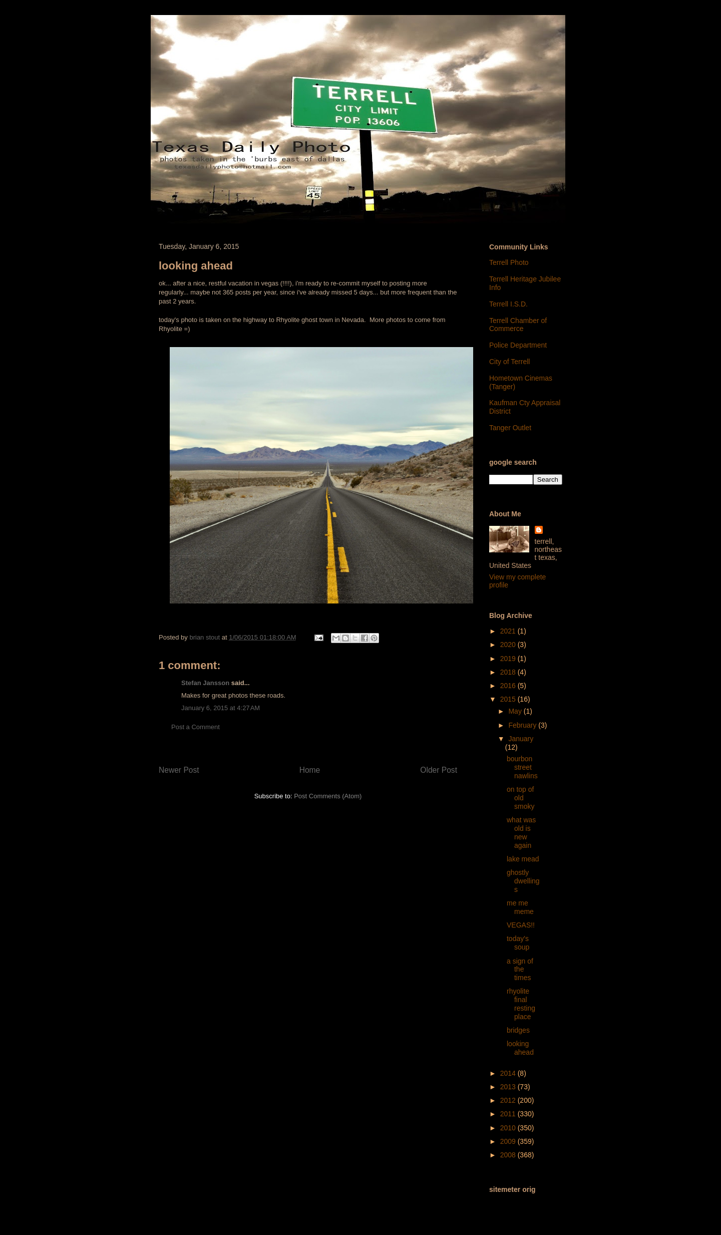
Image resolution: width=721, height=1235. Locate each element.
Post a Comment (195, 727)
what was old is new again (521, 832)
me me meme (520, 907)
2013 (509, 1087)
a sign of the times (520, 969)
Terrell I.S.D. (508, 304)
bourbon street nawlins (522, 767)
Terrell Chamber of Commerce (518, 325)
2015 (509, 699)
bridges (518, 1030)
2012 (509, 1100)
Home (309, 770)
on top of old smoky (520, 797)
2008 (509, 1155)
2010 (509, 1128)
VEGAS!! (521, 925)
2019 (509, 659)
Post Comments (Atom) (328, 796)
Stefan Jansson (205, 683)
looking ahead (520, 1048)
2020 (509, 645)
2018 (509, 672)
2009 (509, 1141)
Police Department (518, 345)
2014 (509, 1073)
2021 (509, 631)
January (520, 739)
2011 (509, 1114)
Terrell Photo (509, 262)
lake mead (523, 859)
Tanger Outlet (510, 428)
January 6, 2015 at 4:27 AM (220, 708)
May (515, 711)
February (523, 725)
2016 (509, 686)
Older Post (438, 770)
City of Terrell (509, 362)
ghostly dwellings (523, 880)
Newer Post (179, 770)
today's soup (518, 943)
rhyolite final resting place (521, 1003)
